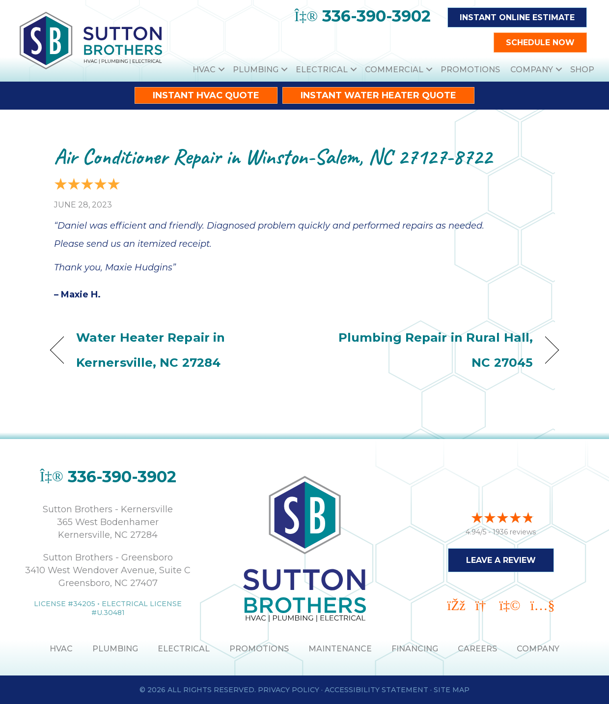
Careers (477, 648)
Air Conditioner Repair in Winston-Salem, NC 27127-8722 (273, 156)
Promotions (470, 69)
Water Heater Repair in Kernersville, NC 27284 (150, 350)
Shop (582, 69)
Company (531, 69)
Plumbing (255, 69)
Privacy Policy (288, 689)
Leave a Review (501, 558)
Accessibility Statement (376, 689)
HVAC (204, 69)
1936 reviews (514, 530)
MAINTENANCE (340, 648)
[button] (221, 69)
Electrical (322, 69)
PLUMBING (115, 648)
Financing (414, 648)
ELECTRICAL (184, 648)
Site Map (452, 689)
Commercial (394, 69)
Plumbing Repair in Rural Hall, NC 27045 (426, 350)
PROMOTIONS (259, 648)
